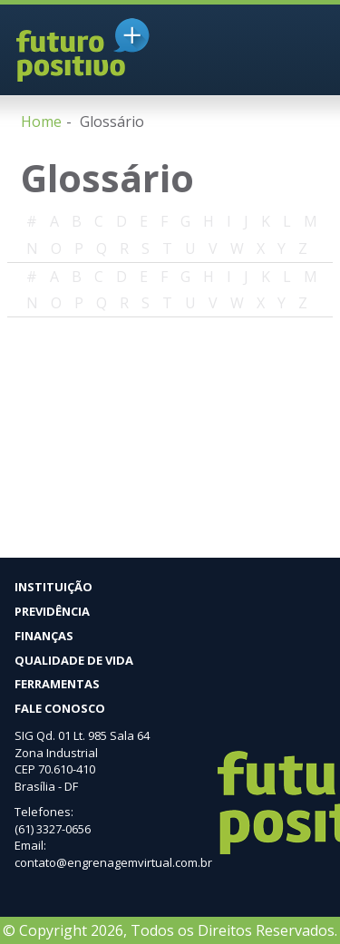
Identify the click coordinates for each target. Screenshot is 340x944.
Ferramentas (57, 684)
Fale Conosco (60, 708)
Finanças (44, 636)
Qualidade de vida (74, 660)
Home (41, 121)
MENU (304, 52)
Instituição (53, 587)
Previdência (52, 611)
